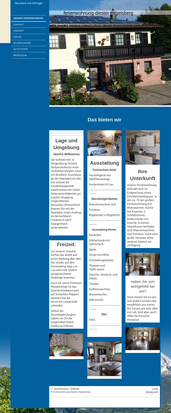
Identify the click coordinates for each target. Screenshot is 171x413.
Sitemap (75, 388)
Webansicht (152, 391)
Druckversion (60, 388)
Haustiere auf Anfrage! (28, 3)
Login (155, 388)
